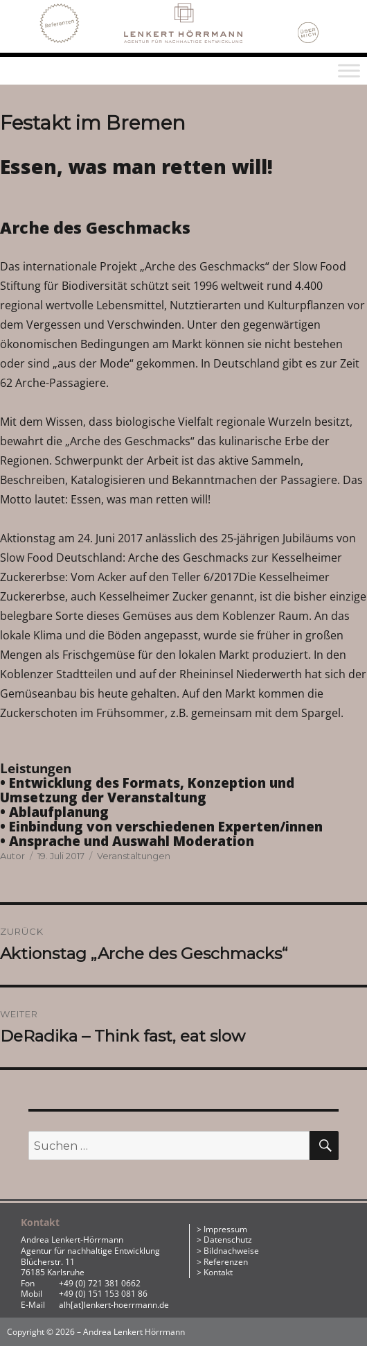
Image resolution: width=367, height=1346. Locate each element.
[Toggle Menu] (349, 70)
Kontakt (218, 1272)
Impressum (225, 1229)
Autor (12, 855)
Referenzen (226, 1262)
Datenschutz (228, 1239)
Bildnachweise (231, 1251)
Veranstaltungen (133, 855)
